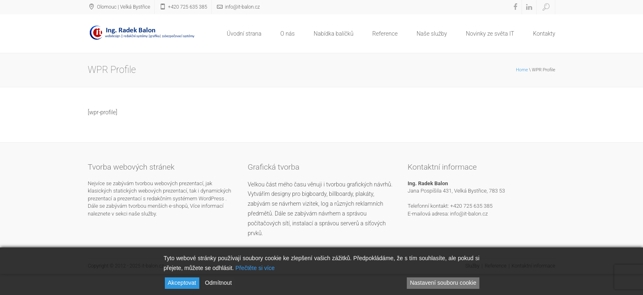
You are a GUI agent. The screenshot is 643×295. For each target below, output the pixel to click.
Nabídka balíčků (333, 33)
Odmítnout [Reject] (218, 282)
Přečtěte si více (255, 268)
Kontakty (544, 33)
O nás (287, 33)
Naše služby (432, 33)
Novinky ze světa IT (490, 33)
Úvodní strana (244, 33)
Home (522, 70)
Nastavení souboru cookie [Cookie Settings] (443, 282)
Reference (385, 33)
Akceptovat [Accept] (182, 282)
